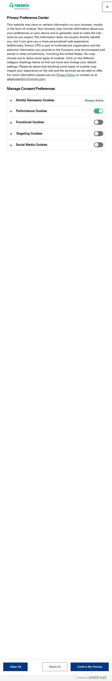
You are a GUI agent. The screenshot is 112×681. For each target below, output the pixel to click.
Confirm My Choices (89, 666)
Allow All (15, 666)
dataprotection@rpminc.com (26, 79)
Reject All (55, 666)
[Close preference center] (107, 7)
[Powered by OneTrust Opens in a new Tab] (93, 678)
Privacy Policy (66, 75)
